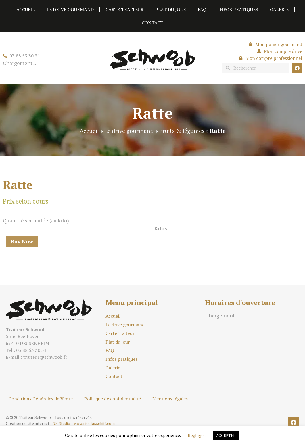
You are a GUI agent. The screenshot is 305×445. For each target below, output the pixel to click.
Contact (152, 23)
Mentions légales (170, 399)
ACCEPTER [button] (225, 435)
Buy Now (22, 241)
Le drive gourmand (70, 9)
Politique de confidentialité (112, 399)
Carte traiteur (124, 9)
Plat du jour (170, 9)
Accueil (25, 9)
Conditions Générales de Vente (41, 399)
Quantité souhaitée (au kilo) (36, 220)
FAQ (202, 9)
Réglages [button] (197, 435)
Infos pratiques (238, 9)
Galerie (279, 9)
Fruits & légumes (181, 131)
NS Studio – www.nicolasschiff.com (83, 423)
